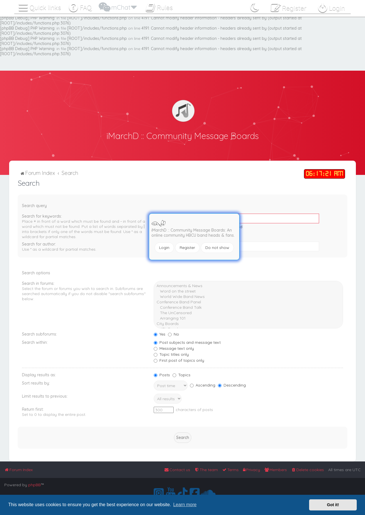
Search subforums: (39, 333)
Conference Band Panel (248, 301)
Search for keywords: (42, 215)
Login (164, 247)
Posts (162, 374)
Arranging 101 (248, 318)
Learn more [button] (184, 504)
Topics (181, 374)
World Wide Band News (248, 296)
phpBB (34, 484)
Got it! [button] (333, 504)
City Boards (248, 323)
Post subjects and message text (187, 342)
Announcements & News (248, 285)
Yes (159, 333)
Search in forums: (38, 283)
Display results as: (39, 374)
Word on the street (248, 291)
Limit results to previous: (45, 395)
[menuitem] (80, 6)
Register (187, 247)
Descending (232, 384)
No (173, 333)
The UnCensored (248, 312)
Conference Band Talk (248, 307)
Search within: (35, 342)
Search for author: (39, 243)
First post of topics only (179, 360)
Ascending (202, 384)
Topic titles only (171, 354)
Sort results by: (36, 382)
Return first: (33, 409)
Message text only (174, 348)
